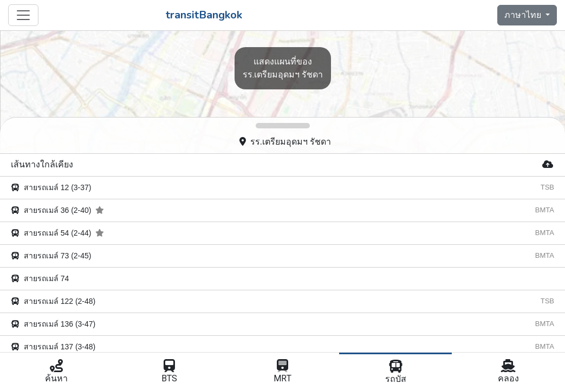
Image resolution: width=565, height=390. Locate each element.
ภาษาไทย (523, 15)
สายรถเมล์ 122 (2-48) (53, 301)
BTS (170, 372)
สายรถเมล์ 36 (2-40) (57, 210)
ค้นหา (56, 372)
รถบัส (396, 373)
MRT (282, 372)
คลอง (508, 372)
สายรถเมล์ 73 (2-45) (51, 255)
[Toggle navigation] (23, 15)
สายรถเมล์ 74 (40, 278)
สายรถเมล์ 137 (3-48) (53, 346)
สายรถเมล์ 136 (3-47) (53, 324)
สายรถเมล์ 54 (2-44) (57, 233)
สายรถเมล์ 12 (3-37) (51, 187)
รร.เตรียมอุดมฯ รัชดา (285, 142)
